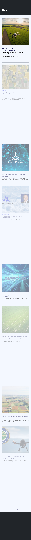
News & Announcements (5, 294)
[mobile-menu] (28, 1)
